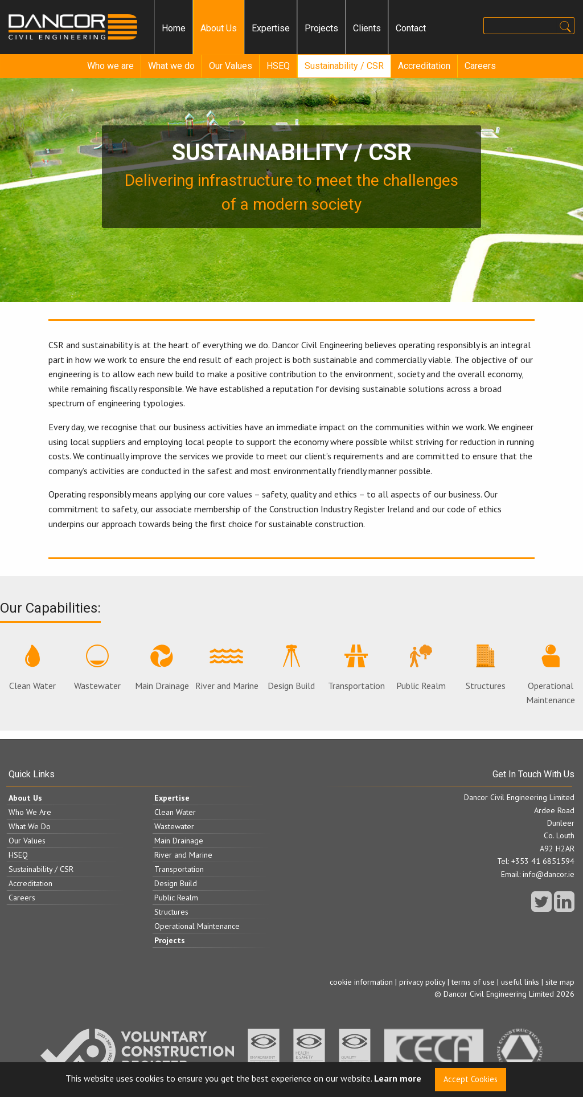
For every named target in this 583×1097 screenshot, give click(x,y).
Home (174, 28)
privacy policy (422, 982)
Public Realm (421, 668)
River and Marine (226, 668)
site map (559, 982)
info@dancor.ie (548, 874)
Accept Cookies (471, 1079)
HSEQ (278, 65)
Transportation (356, 668)
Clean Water (32, 668)
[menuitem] (173, 28)
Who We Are (30, 812)
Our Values (230, 65)
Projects (321, 28)
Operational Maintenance (550, 675)
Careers (480, 65)
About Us (218, 28)
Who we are (110, 65)
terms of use (473, 982)
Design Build (291, 668)
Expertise (271, 28)
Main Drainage (162, 668)
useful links (520, 982)
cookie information (361, 982)
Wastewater (97, 668)
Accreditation (424, 65)
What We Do (30, 826)
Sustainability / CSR (344, 65)
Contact (411, 28)
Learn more (397, 1078)
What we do (171, 65)
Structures (486, 668)
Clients (367, 28)
